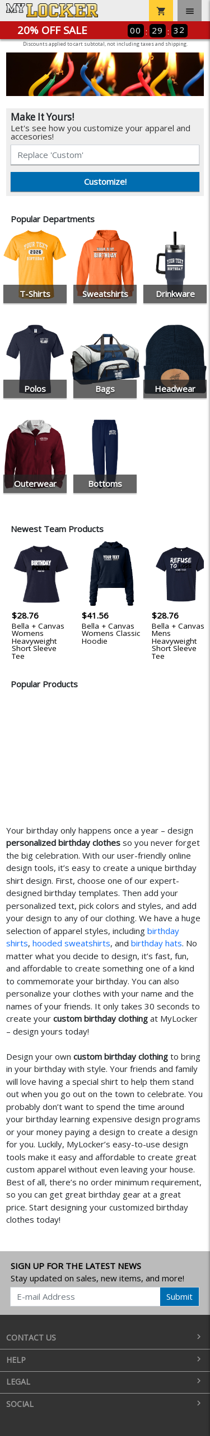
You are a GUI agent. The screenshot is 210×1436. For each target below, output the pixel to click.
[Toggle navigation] (190, 10)
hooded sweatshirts (71, 943)
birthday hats (156, 943)
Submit (179, 1296)
